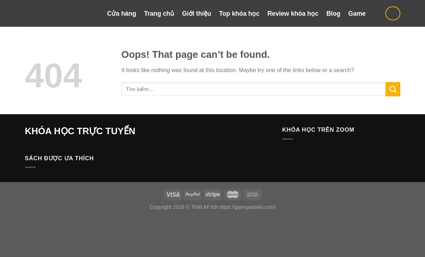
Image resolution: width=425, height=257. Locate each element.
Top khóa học (239, 13)
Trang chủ (159, 13)
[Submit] (393, 89)
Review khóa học (292, 13)
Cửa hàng (121, 13)
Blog (333, 13)
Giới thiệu (196, 13)
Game (357, 13)
